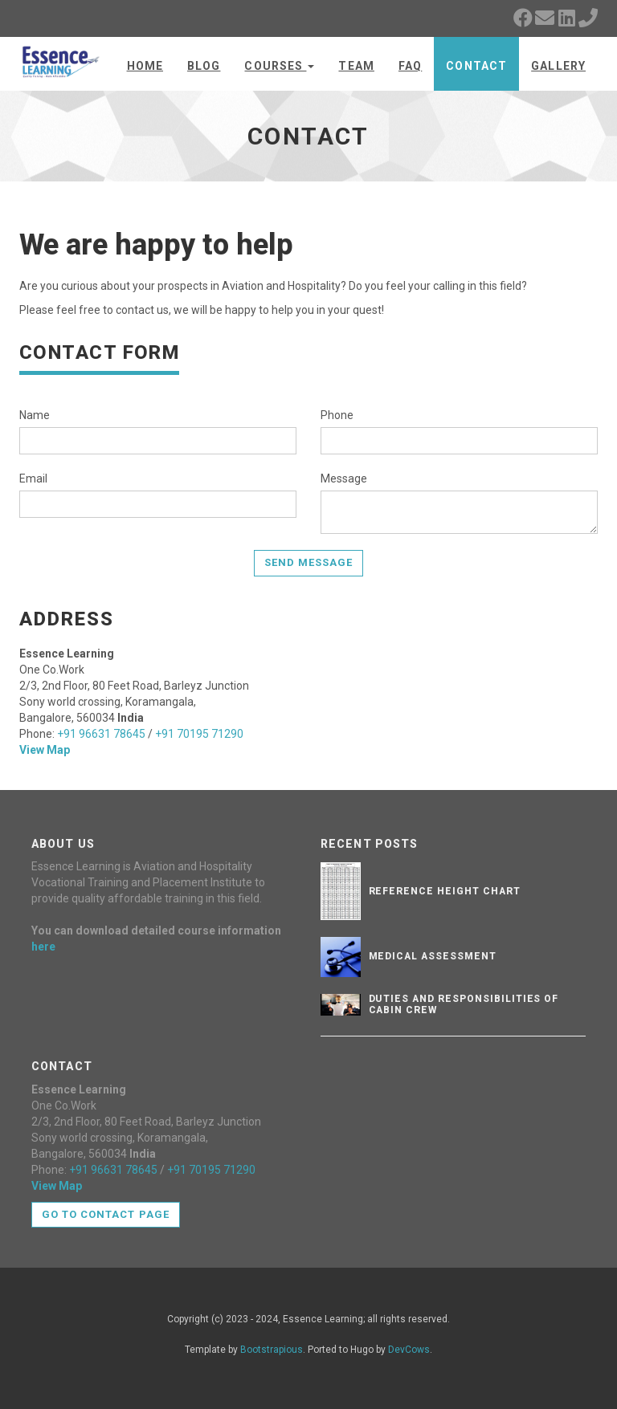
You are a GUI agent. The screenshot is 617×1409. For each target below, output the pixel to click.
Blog (203, 65)
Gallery (558, 65)
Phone (337, 415)
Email (33, 478)
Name (34, 415)
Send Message (308, 562)
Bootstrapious (271, 1349)
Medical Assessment (432, 956)
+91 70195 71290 (199, 733)
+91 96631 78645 (101, 733)
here (43, 946)
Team (356, 65)
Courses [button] (279, 65)
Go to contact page (106, 1214)
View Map (44, 749)
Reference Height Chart (445, 891)
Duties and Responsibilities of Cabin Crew (464, 1004)
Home (145, 65)
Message (344, 478)
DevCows (409, 1349)
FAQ (410, 65)
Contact (476, 65)
